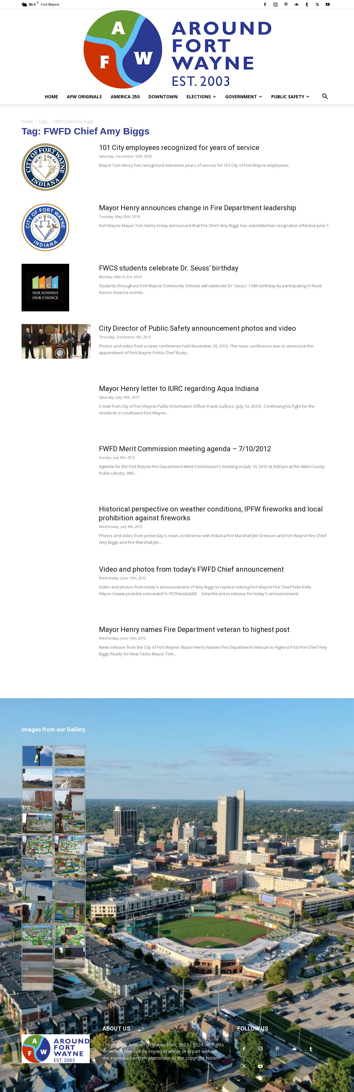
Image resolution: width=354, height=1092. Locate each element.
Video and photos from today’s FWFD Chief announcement (191, 569)
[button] (324, 97)
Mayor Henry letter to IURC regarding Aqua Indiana (179, 389)
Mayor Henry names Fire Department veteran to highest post (194, 630)
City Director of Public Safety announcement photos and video (197, 328)
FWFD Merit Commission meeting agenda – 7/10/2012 (185, 449)
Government (243, 97)
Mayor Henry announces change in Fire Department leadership (197, 208)
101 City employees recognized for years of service (179, 148)
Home (51, 97)
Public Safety (290, 97)
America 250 (125, 97)
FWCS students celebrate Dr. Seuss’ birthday (168, 268)
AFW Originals (84, 97)
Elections (201, 97)
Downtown (163, 97)
